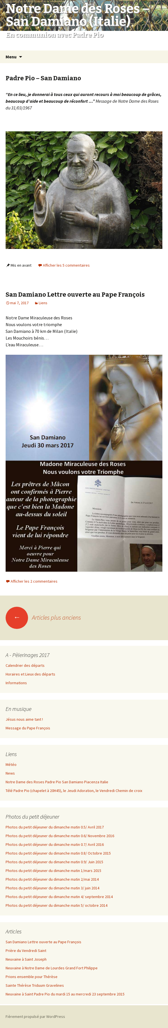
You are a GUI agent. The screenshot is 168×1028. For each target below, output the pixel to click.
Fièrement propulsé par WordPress (35, 1016)
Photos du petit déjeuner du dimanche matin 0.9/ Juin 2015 (54, 861)
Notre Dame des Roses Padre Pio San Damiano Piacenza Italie (57, 781)
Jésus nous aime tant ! (24, 719)
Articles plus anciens (43, 617)
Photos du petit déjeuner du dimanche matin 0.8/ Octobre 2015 (58, 853)
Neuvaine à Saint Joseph (26, 959)
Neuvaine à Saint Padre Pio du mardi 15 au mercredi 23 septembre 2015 (65, 994)
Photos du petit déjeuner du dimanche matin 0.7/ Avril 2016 (55, 844)
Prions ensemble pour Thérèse (31, 976)
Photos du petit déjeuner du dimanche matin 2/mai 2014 (52, 879)
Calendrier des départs (25, 665)
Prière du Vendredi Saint (26, 950)
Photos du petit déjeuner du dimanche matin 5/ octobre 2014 (56, 905)
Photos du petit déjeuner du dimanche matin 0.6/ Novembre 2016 (60, 835)
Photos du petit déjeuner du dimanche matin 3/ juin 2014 (52, 887)
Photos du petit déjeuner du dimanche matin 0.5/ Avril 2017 (55, 827)
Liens (43, 302)
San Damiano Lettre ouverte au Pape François (75, 294)
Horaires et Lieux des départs (30, 674)
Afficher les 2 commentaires (34, 581)
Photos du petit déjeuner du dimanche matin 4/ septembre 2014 (59, 896)
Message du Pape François (28, 728)
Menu (11, 56)
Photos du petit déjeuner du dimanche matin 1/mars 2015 (53, 870)
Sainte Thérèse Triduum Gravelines (35, 985)
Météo (11, 764)
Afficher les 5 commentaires (66, 265)
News (10, 773)
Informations (16, 682)
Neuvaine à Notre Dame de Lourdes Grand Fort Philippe (52, 967)
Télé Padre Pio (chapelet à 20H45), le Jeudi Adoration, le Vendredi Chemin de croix (74, 790)
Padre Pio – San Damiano (43, 78)
